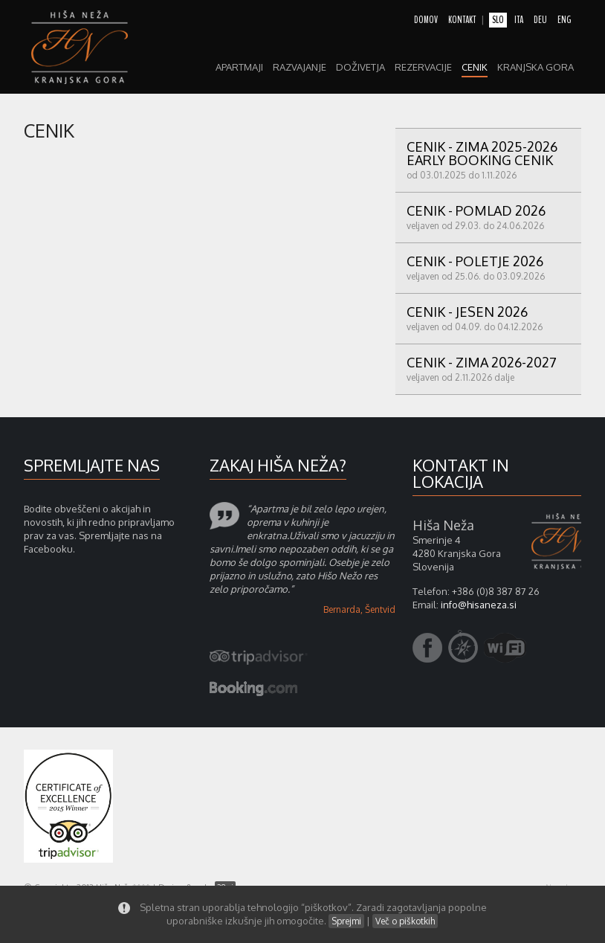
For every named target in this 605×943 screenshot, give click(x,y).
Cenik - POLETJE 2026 (488, 267)
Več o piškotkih (405, 921)
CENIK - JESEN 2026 (488, 317)
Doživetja (360, 67)
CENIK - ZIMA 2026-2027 (488, 368)
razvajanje (299, 67)
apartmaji (239, 67)
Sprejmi (346, 921)
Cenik (475, 67)
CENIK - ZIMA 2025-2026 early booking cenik (488, 159)
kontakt (462, 20)
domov (426, 20)
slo (498, 20)
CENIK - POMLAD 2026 (488, 216)
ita (518, 20)
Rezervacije (423, 67)
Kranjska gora (535, 67)
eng (564, 20)
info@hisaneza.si (479, 605)
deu (540, 20)
